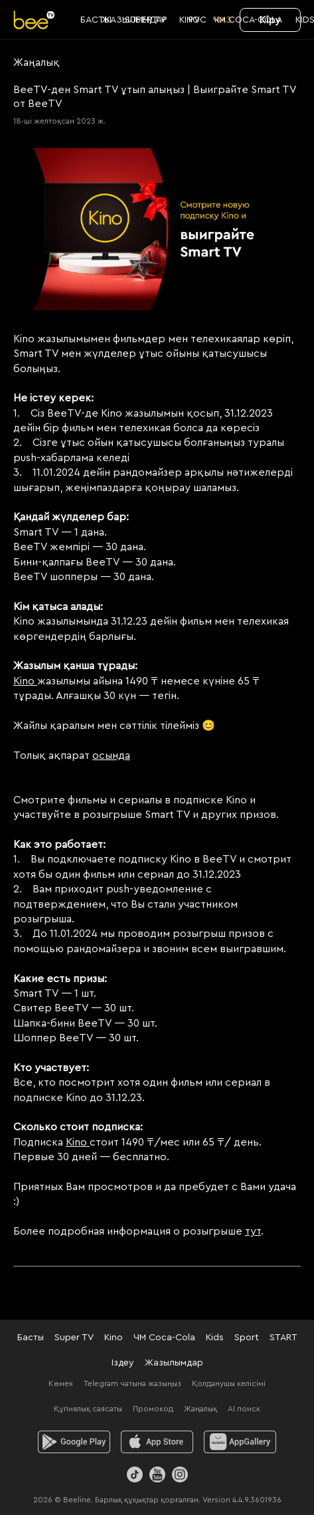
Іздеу (123, 1362)
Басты (30, 1337)
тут (253, 1231)
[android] (74, 1442)
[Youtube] (157, 1474)
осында (111, 755)
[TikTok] (135, 1474)
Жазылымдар (174, 1362)
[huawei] (240, 1442)
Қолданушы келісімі (229, 1383)
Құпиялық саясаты (88, 1409)
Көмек (60, 1383)
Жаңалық (200, 1409)
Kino (25, 681)
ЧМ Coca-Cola (164, 1337)
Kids (215, 1337)
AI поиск (244, 1409)
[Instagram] (180, 1474)
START (283, 1337)
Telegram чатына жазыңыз (132, 1383)
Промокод (153, 1409)
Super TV (74, 1337)
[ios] (157, 1442)
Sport (246, 1337)
